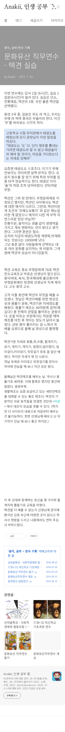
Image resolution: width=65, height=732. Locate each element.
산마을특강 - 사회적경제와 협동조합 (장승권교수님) (25, 564)
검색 (50, 7)
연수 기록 (31, 551)
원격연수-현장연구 (18, 581)
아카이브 (57, 20)
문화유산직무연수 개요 (20, 576)
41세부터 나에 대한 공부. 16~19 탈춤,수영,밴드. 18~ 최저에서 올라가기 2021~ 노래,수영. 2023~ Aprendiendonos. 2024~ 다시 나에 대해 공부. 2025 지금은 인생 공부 (25, 683)
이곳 (57, 401)
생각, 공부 (15, 551)
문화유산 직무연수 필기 (20, 572)
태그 (19, 20)
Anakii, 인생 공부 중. (30, 7)
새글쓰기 (36, 20)
